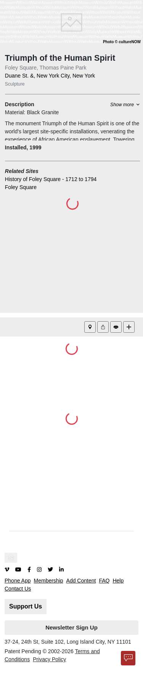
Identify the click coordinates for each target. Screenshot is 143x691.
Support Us (25, 606)
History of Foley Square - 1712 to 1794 (50, 179)
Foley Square (21, 187)
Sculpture (15, 84)
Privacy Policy (49, 659)
